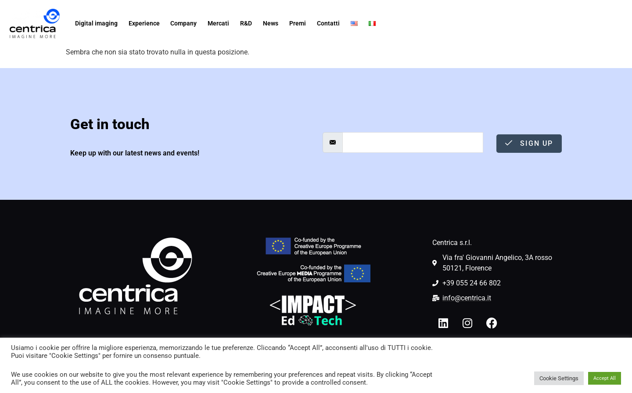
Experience (144, 23)
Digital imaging (96, 23)
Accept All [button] (604, 378)
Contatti (328, 23)
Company (183, 23)
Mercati (218, 23)
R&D (246, 23)
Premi (297, 23)
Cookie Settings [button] (558, 378)
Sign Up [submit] (529, 143)
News (270, 23)
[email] (412, 142)
